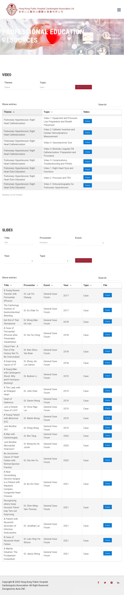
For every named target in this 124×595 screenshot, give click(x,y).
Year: (7, 256)
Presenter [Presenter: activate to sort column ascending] (29, 285)
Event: (78, 238)
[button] (89, 243)
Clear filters (84, 87)
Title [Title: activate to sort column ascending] (6, 285)
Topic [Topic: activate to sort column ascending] (47, 112)
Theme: (8, 82)
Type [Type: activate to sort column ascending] (86, 285)
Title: (7, 238)
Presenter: (46, 238)
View (87, 122)
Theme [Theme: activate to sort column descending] (8, 112)
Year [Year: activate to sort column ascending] (66, 285)
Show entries (9, 104)
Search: (110, 105)
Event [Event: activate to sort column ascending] (47, 285)
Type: (43, 256)
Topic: (43, 82)
